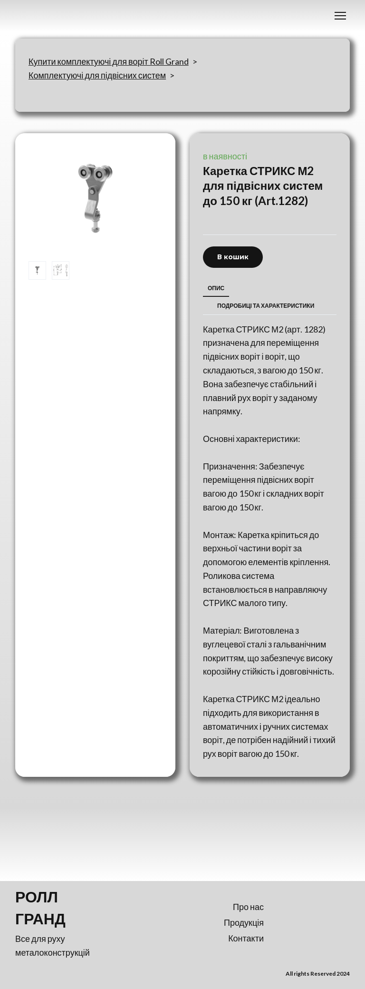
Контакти (246, 938)
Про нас (248, 906)
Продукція (244, 922)
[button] (233, 257)
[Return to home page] (57, 908)
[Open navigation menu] (340, 15)
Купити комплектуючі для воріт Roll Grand (109, 61)
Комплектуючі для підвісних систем (97, 75)
